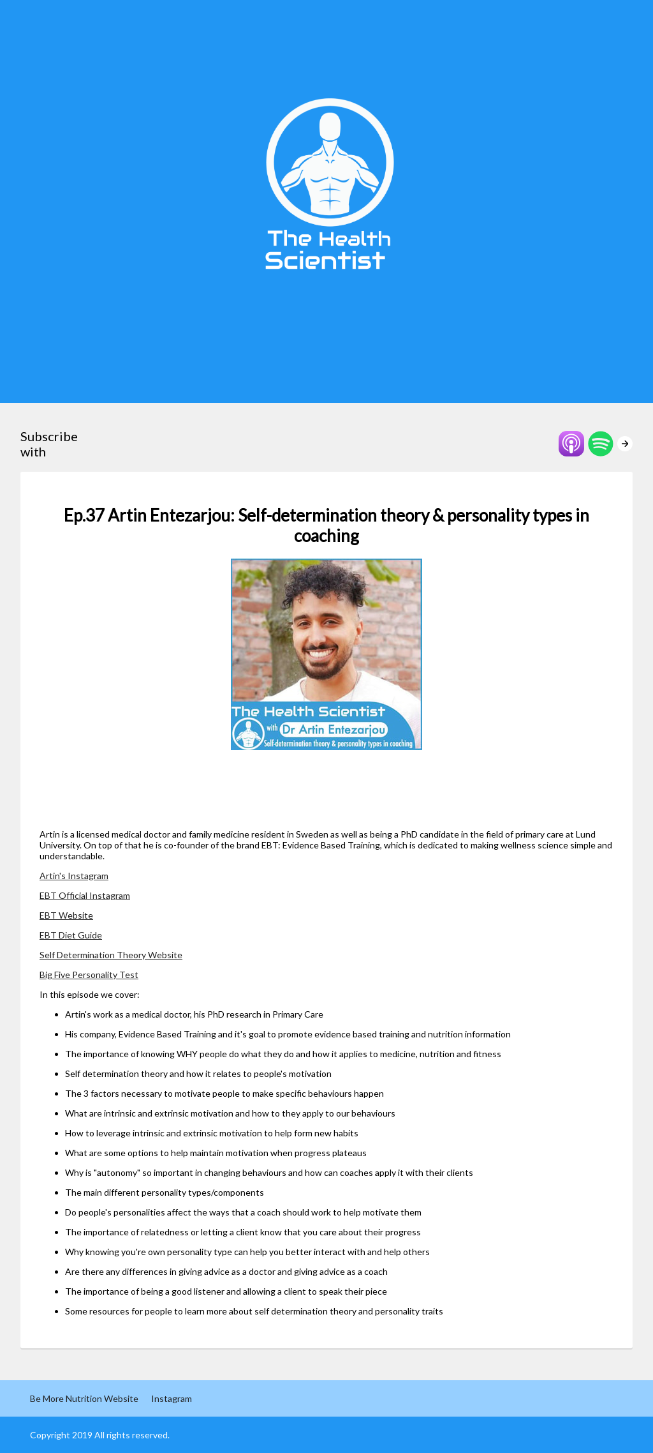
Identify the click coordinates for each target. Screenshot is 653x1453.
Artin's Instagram (74, 875)
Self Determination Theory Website (111, 954)
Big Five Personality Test (89, 974)
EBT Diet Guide (71, 935)
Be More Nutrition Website (84, 1398)
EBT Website (66, 915)
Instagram (171, 1398)
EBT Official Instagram (85, 895)
